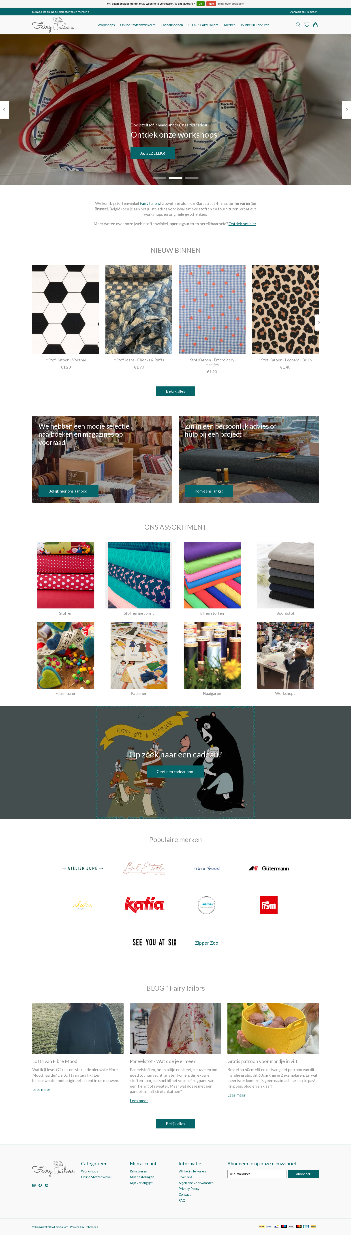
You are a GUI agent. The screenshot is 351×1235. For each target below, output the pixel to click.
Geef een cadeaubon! (176, 771)
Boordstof (285, 613)
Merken (229, 25)
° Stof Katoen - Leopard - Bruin (285, 360)
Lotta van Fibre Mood (54, 1061)
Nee (211, 3)
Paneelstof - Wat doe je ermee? (162, 1061)
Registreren (138, 1171)
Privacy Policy (189, 1189)
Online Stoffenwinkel (96, 1177)
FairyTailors (150, 203)
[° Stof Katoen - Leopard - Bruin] (285, 309)
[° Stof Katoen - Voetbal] (65, 309)
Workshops (106, 25)
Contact (185, 1194)
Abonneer (303, 1174)
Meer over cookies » (231, 3)
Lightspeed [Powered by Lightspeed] (91, 1227)
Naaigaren (212, 693)
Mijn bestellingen (142, 1177)
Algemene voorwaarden (196, 1183)
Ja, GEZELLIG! (152, 153)
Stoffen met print (139, 613)
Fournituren (65, 693)
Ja (200, 3)
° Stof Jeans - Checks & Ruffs (139, 360)
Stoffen (66, 613)
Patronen (139, 693)
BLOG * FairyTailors (203, 25)
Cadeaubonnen (172, 25)
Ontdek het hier (242, 223)
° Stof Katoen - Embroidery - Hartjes (212, 362)
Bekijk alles (175, 391)
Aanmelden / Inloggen (303, 11)
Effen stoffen (212, 613)
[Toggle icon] (298, 25)
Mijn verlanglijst (141, 1183)
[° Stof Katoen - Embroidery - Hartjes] (212, 309)
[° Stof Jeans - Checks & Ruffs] (138, 309)
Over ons (185, 1177)
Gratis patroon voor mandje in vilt (262, 1061)
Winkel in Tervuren (255, 25)
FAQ (182, 1200)
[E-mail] (257, 1174)
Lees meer (41, 1089)
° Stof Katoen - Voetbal (66, 360)
